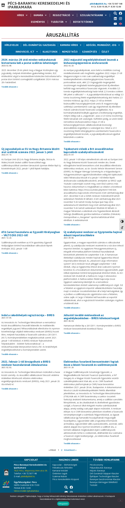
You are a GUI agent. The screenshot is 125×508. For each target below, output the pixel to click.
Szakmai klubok (59, 476)
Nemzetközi (70, 51)
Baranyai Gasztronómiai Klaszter (105, 479)
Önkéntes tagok (59, 473)
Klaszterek (50, 51)
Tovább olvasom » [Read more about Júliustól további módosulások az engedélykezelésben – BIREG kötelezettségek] (72, 333)
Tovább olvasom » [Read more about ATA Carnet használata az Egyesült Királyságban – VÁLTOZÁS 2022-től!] (9, 253)
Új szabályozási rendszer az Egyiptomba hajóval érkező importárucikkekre (93, 234)
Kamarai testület (60, 470)
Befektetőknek (83, 22)
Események (38, 22)
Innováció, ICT (27, 51)
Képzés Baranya (97, 470)
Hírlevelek (12, 45)
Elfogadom (63, 504)
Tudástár (59, 21)
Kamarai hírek (71, 45)
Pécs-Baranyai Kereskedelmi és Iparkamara (39, 5)
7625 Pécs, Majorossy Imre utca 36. (31, 470)
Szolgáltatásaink (93, 15)
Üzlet (105, 51)
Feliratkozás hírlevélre (62, 467)
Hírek (22, 15)
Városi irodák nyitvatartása (26, 490)
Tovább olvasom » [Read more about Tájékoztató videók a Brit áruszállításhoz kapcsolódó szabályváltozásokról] (72, 224)
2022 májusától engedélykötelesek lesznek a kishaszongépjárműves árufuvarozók (91, 61)
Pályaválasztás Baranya (101, 467)
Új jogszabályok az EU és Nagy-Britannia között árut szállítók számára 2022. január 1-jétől (30, 150)
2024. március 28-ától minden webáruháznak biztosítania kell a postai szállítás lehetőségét (29, 61)
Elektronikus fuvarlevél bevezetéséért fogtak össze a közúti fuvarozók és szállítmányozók (91, 363)
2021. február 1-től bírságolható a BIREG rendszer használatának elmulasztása (25, 363)
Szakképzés (89, 51)
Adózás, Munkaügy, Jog (103, 45)
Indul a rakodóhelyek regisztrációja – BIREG (27, 315)
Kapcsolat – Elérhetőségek (64, 464)
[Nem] (120, 500)
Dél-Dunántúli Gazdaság (39, 45)
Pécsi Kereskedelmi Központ (65, 479)
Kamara (40, 15)
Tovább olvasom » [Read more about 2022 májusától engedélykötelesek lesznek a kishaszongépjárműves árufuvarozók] (72, 141)
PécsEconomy (96, 464)
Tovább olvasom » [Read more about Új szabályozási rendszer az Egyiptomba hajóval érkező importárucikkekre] (72, 308)
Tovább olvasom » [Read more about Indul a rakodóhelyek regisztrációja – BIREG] (9, 354)
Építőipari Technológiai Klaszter (104, 476)
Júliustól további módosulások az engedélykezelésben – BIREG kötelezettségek (91, 317)
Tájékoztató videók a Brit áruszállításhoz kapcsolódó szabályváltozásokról (88, 150)
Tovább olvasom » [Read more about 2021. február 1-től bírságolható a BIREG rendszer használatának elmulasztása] (9, 389)
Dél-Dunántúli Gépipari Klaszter (104, 473)
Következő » (70, 450)
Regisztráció (63, 15)
